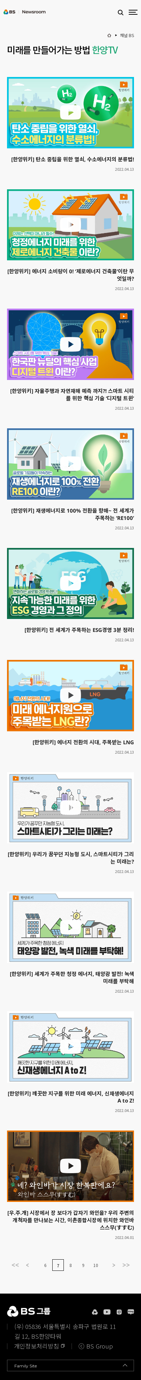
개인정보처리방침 (36, 1346)
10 (95, 1265)
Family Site (25, 1365)
